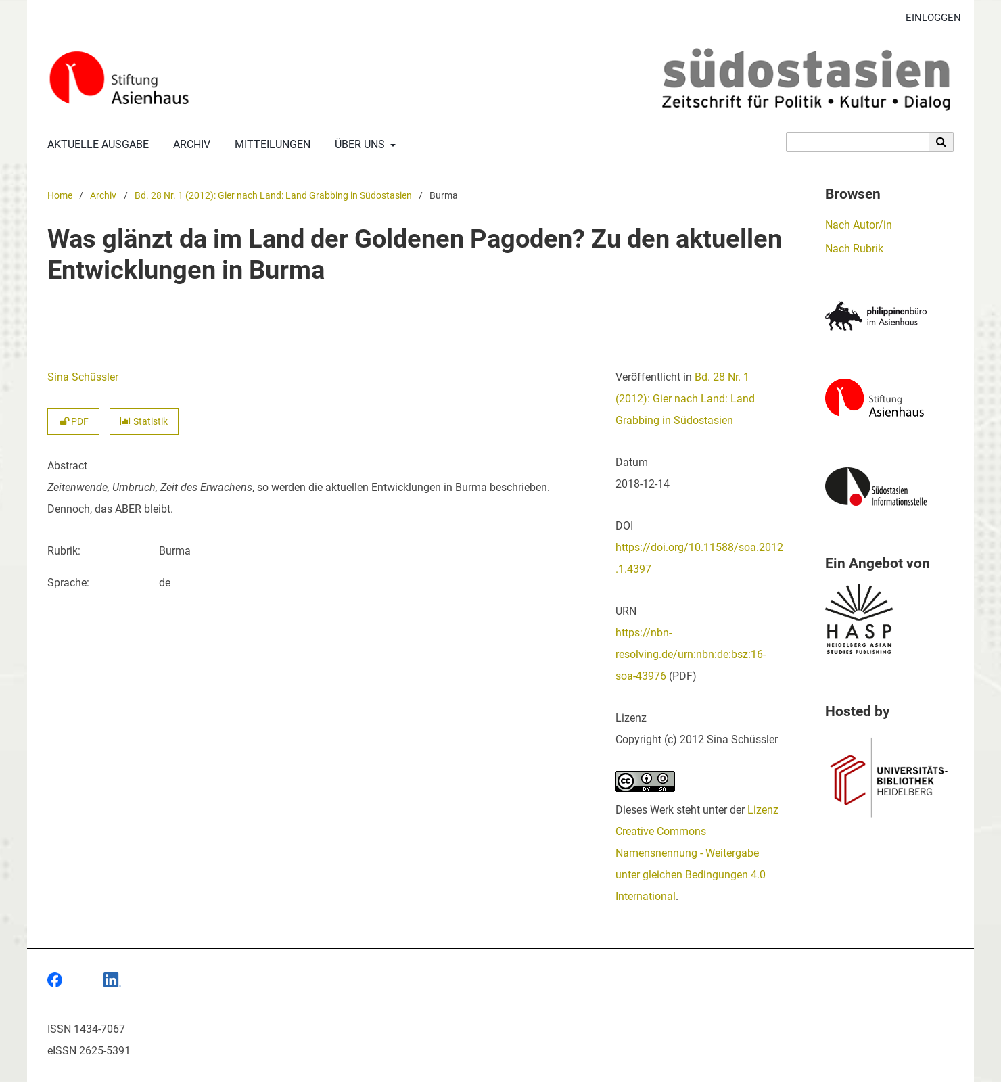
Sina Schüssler (82, 377)
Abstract (67, 465)
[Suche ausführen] (941, 142)
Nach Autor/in (858, 224)
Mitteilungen (269, 145)
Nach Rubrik (854, 248)
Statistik (144, 421)
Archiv (189, 145)
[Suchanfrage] (857, 142)
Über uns (358, 145)
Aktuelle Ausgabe (95, 145)
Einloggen (928, 18)
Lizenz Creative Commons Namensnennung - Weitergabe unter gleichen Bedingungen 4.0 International (696, 853)
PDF (73, 421)
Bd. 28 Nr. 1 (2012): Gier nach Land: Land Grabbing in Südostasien (273, 196)
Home (59, 196)
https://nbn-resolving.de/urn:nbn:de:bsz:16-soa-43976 (690, 654)
